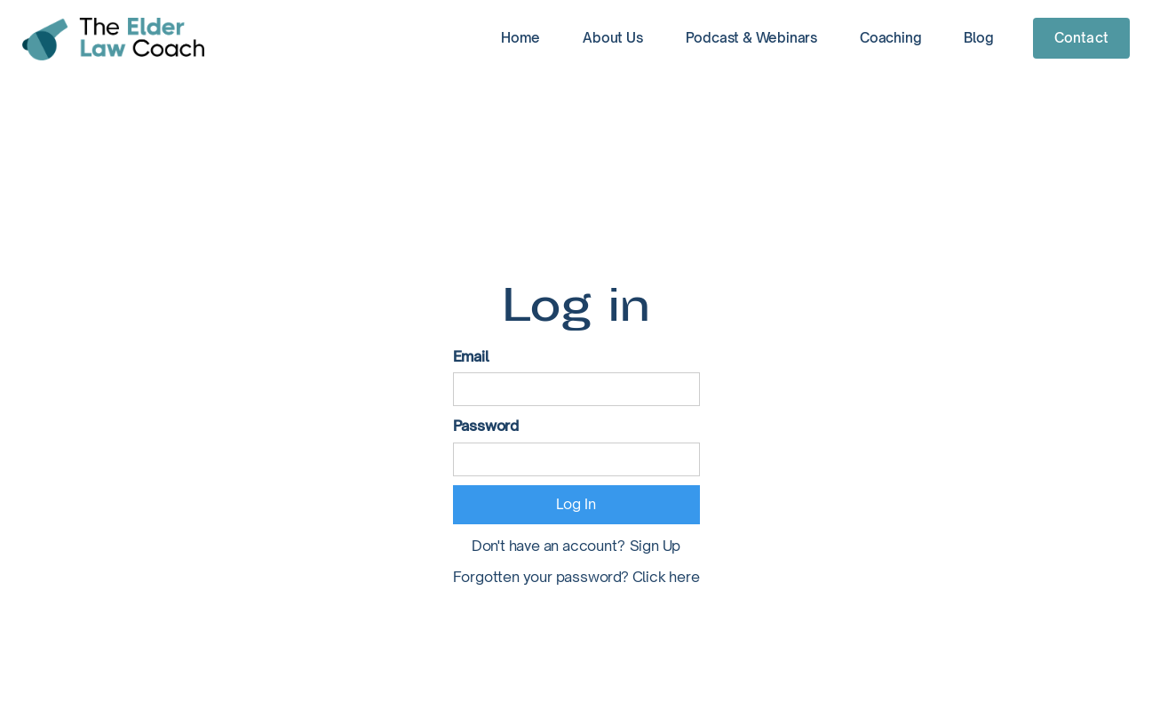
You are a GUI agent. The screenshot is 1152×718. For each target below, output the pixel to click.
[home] (113, 39)
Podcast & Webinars (751, 37)
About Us (612, 37)
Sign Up (655, 545)
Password (486, 426)
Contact (1081, 37)
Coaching (890, 37)
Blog (978, 37)
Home (520, 37)
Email (471, 356)
